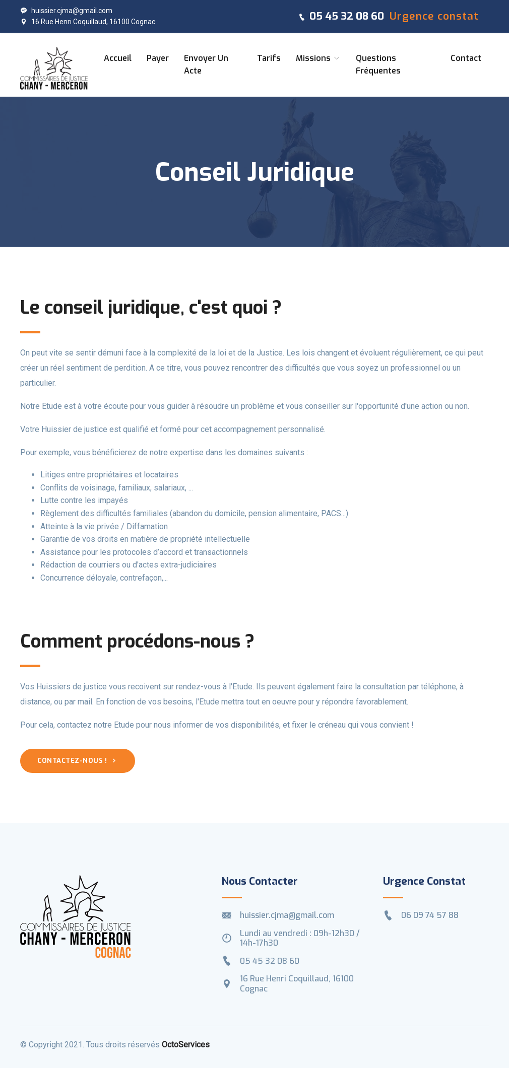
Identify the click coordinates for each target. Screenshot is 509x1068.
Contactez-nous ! (77, 760)
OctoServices (186, 1044)
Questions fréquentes (378, 65)
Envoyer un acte (206, 65)
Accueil (118, 58)
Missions (318, 58)
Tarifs (269, 58)
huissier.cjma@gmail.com (66, 11)
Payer (158, 58)
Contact (466, 58)
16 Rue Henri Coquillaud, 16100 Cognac (87, 22)
